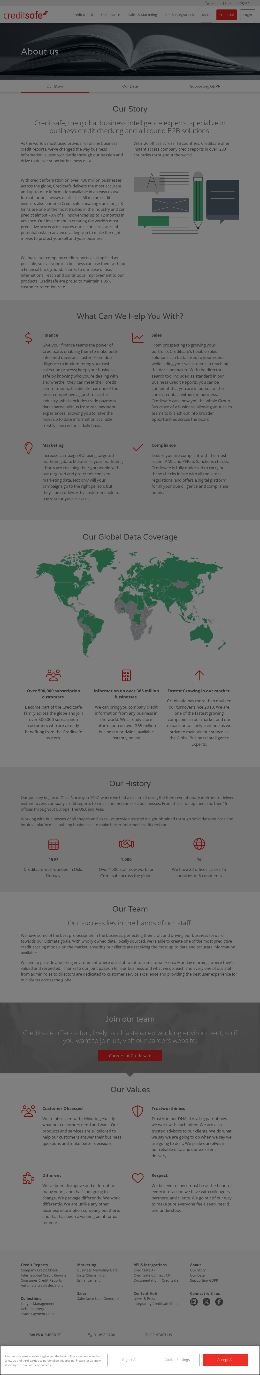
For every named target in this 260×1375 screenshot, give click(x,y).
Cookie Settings (177, 1359)
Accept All (225, 1359)
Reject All (130, 1359)
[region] (130, 1360)
